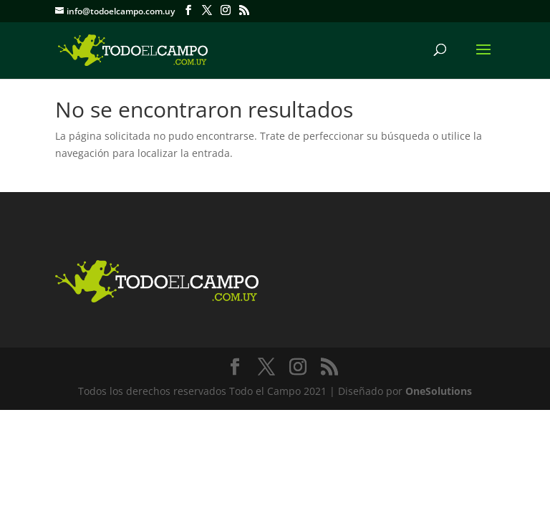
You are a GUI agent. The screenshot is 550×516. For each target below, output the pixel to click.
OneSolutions (438, 391)
